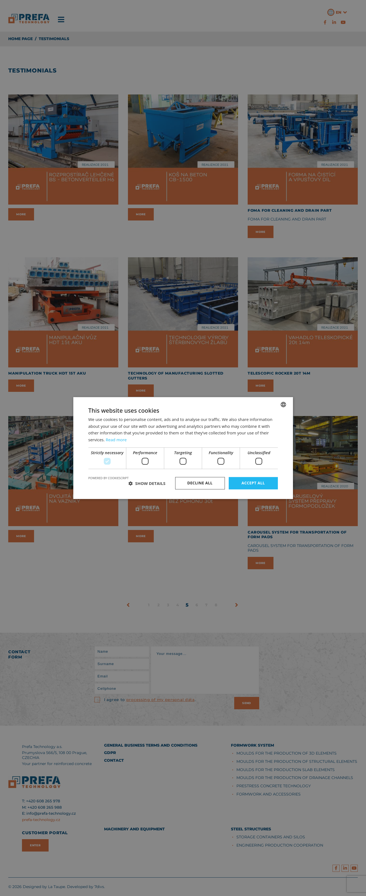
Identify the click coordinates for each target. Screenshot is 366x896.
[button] (146, 483)
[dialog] (183, 448)
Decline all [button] (200, 483)
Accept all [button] (253, 483)
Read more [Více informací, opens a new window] (116, 439)
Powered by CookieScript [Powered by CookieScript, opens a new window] (108, 478)
